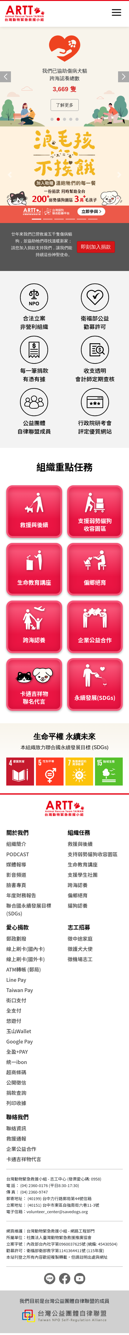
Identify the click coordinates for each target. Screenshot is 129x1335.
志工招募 (79, 927)
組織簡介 (16, 844)
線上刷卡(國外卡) (25, 959)
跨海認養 (78, 885)
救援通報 (16, 1138)
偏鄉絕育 (78, 895)
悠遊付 (13, 1020)
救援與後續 (80, 844)
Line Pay (16, 979)
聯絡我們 (17, 1117)
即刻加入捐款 (96, 246)
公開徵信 (16, 1082)
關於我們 (17, 832)
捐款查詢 (16, 1092)
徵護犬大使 (80, 949)
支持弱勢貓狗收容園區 (93, 854)
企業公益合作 (21, 1148)
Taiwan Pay (19, 990)
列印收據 (16, 1103)
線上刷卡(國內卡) (25, 949)
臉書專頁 (16, 885)
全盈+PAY (17, 1051)
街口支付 (16, 1000)
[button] (123, 76)
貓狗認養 (78, 905)
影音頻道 (16, 874)
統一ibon (16, 1062)
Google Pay (19, 1041)
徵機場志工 (80, 959)
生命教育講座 (83, 864)
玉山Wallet (18, 1031)
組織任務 (79, 832)
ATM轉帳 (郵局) (23, 969)
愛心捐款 (17, 927)
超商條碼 (16, 1072)
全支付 (13, 1010)
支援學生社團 (83, 874)
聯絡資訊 (16, 1128)
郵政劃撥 (16, 938)
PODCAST (17, 854)
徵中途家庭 (80, 938)
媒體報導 (16, 864)
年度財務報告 (21, 895)
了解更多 (64, 104)
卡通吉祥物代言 (23, 1159)
